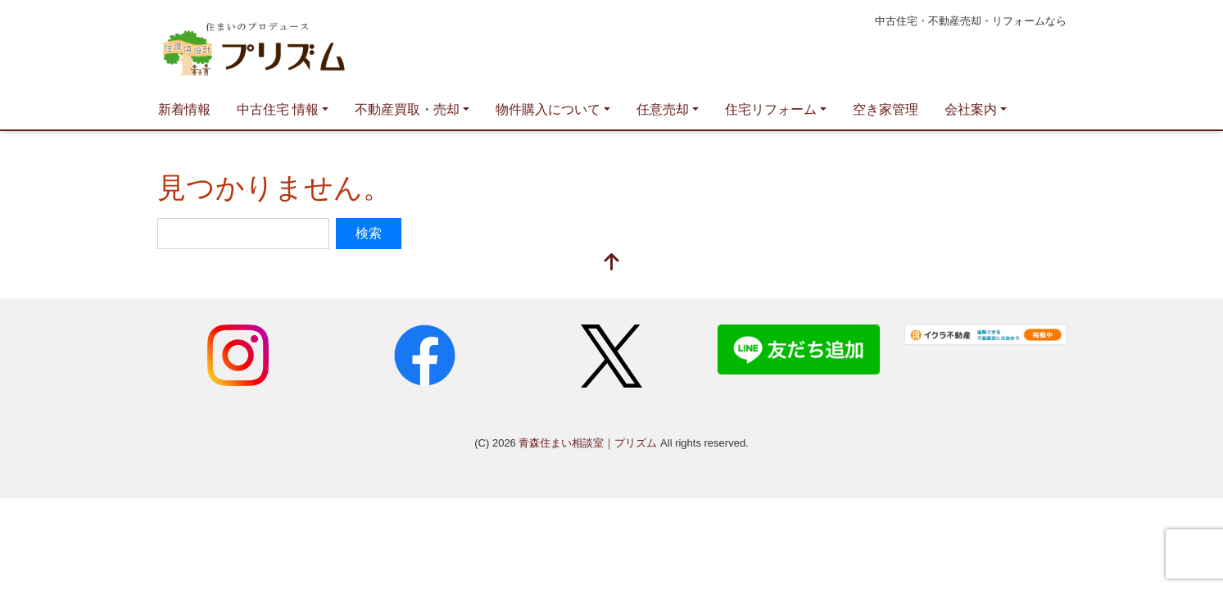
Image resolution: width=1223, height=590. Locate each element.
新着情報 (184, 109)
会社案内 (970, 109)
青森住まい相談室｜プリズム (313, 46)
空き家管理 (885, 109)
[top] (612, 263)
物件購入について (548, 109)
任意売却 (662, 109)
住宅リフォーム (771, 109)
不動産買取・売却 (407, 109)
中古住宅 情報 (278, 109)
